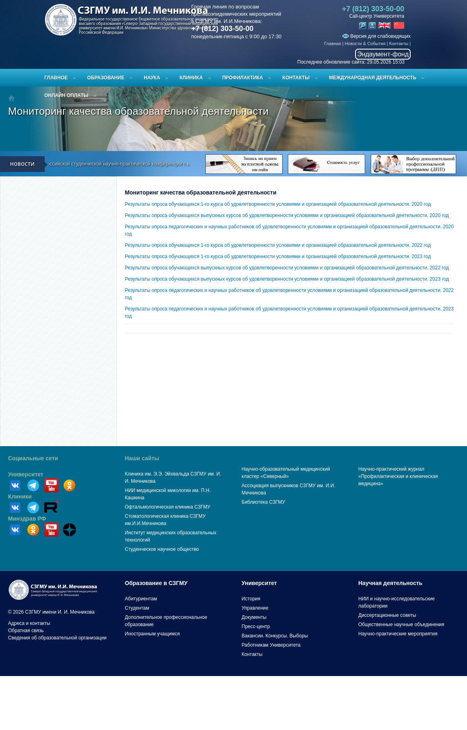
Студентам (137, 608)
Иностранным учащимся (152, 634)
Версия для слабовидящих (376, 36)
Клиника (191, 78)
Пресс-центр (256, 626)
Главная (332, 43)
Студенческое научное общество (162, 549)
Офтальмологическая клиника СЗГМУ (167, 507)
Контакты (399, 43)
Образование (105, 78)
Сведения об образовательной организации (57, 638)
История (251, 599)
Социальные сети (33, 458)
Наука (152, 78)
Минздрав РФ (27, 518)
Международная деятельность (372, 78)
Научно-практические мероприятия (397, 634)
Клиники (20, 496)
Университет (25, 474)
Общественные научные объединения (401, 624)
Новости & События (365, 43)
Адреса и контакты (29, 623)
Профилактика (242, 78)
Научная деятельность (390, 583)
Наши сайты (142, 458)
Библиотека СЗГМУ (263, 502)
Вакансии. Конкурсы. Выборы (275, 636)
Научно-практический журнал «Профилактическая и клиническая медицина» (398, 476)
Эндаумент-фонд (383, 54)
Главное (56, 78)
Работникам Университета (271, 645)
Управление (255, 608)
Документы (254, 617)
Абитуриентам (141, 599)
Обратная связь (25, 630)
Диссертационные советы (387, 615)
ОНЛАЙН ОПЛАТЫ (66, 95)
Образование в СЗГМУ (156, 583)
